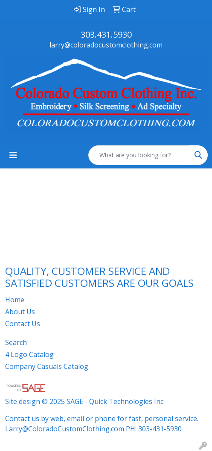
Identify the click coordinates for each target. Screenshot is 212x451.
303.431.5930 (106, 34)
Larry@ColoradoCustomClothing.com (64, 428)
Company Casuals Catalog (46, 366)
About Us (20, 311)
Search (16, 342)
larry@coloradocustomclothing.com (106, 45)
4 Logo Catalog (29, 354)
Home (14, 299)
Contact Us (22, 323)
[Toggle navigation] (13, 155)
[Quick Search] (139, 155)
